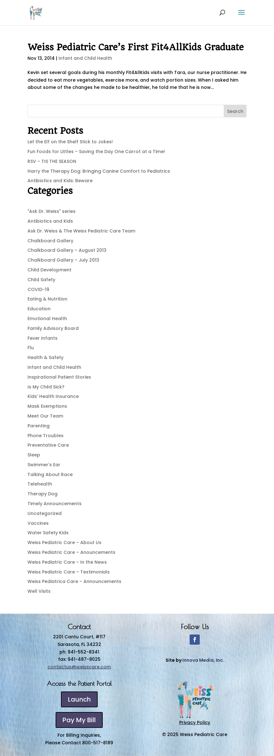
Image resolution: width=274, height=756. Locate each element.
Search (235, 111)
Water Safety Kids (48, 533)
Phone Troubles (45, 435)
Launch (79, 699)
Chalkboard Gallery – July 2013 (63, 260)
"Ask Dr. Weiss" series (51, 211)
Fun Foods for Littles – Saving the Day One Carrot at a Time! (96, 151)
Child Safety (41, 279)
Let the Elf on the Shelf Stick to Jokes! (70, 142)
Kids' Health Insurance (53, 396)
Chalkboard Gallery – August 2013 (67, 250)
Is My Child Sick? (45, 387)
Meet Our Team (45, 416)
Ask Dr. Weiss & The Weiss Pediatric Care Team (81, 231)
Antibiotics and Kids (50, 221)
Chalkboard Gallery (50, 241)
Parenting (38, 426)
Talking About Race (50, 474)
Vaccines (38, 523)
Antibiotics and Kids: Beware (60, 180)
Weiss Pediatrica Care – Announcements (74, 581)
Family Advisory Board (53, 328)
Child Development (49, 270)
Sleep (33, 455)
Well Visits (39, 591)
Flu (30, 347)
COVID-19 (38, 289)
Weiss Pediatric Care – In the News (67, 562)
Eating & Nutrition (47, 299)
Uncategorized (44, 513)
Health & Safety (45, 357)
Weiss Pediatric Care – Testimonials (68, 572)
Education (39, 309)
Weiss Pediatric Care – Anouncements (71, 552)
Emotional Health (47, 318)
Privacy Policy (194, 722)
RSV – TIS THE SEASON (51, 161)
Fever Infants (42, 338)
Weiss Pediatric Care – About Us (64, 542)
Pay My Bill (79, 720)
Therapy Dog (42, 494)
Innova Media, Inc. (203, 660)
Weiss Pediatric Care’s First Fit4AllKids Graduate (135, 47)
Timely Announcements (54, 503)
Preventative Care (48, 445)
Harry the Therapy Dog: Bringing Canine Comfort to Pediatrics (98, 171)
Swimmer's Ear (43, 465)
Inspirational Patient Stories (59, 377)
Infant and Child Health (85, 58)
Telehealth (39, 484)
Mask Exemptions (47, 406)
